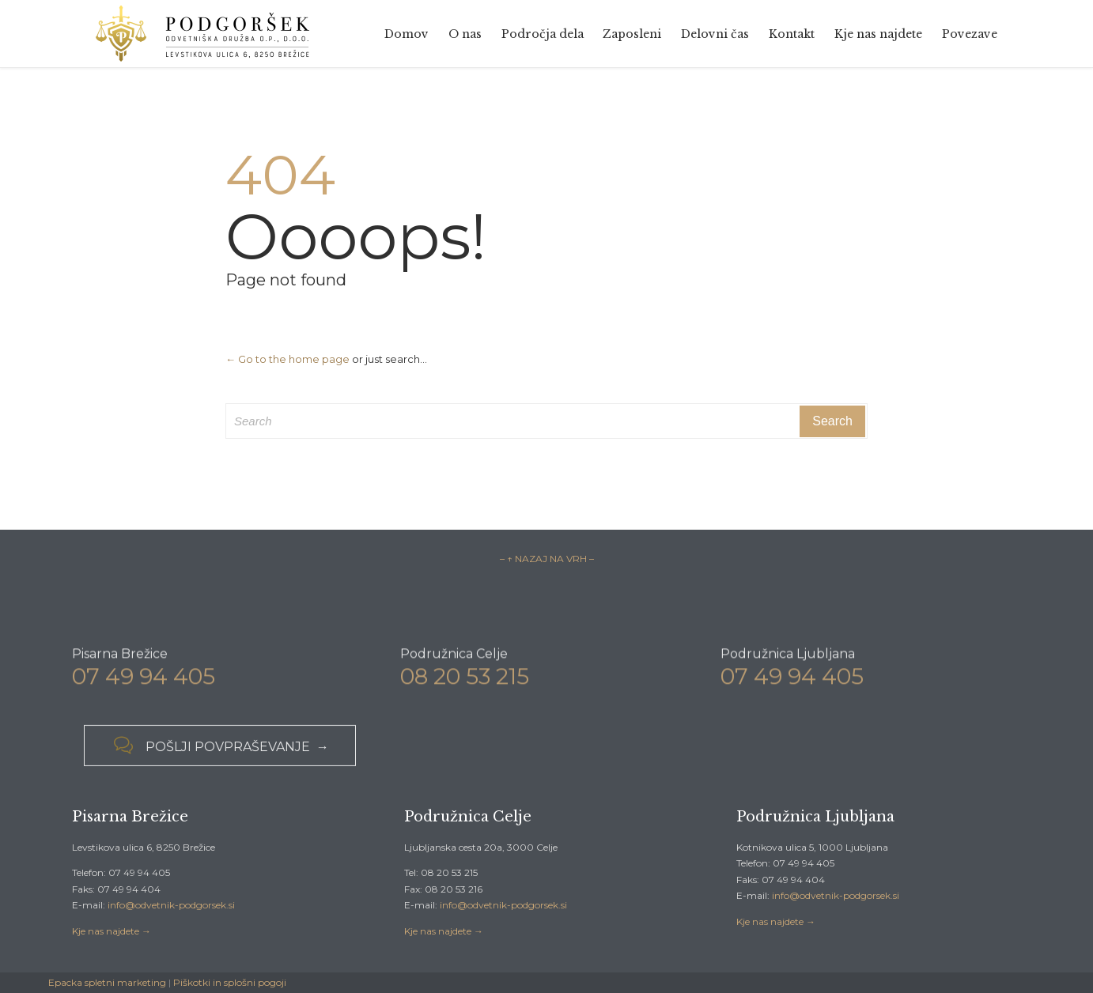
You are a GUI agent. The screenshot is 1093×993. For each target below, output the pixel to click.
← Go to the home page (287, 359)
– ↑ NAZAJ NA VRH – (547, 558)
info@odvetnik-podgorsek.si (171, 905)
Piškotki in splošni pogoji (229, 982)
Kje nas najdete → (111, 931)
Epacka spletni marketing (107, 982)
